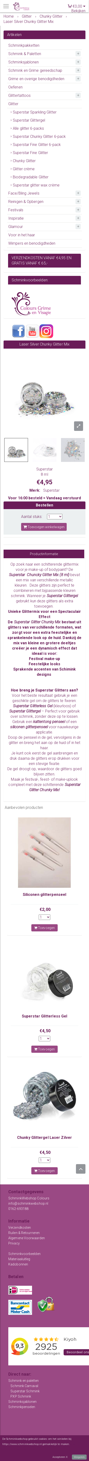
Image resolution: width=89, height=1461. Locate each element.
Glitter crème (24, 169)
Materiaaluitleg (19, 1259)
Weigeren (79, 1457)
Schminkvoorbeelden (24, 1254)
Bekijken (78, 11)
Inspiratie (16, 218)
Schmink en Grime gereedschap (35, 70)
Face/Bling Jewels (23, 193)
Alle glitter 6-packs (28, 128)
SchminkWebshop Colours (28, 1198)
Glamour (15, 226)
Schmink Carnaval (24, 1386)
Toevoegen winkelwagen (44, 527)
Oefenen (15, 87)
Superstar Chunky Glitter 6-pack (39, 136)
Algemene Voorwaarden (26, 1238)
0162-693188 (18, 1209)
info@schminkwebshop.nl (28, 1203)
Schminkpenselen (21, 1407)
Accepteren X (60, 1457)
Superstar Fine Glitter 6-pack (37, 144)
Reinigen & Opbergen (25, 201)
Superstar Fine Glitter (30, 152)
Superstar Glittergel (29, 120)
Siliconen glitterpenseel (44, 894)
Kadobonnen (18, 1264)
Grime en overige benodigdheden (36, 79)
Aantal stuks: (31, 516)
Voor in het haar (21, 235)
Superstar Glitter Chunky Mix (38, 622)
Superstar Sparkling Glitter (34, 112)
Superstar (51, 490)
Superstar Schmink (25, 1391)
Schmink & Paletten (24, 54)
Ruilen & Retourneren (24, 1233)
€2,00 (45, 909)
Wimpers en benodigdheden (31, 243)
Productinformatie (44, 554)
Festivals (15, 210)
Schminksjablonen (23, 62)
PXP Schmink (20, 1396)
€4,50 (45, 1030)
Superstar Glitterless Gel (44, 1016)
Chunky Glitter (24, 161)
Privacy (14, 1243)
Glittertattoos (19, 95)
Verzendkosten (19, 1227)
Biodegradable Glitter (30, 177)
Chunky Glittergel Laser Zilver (44, 1137)
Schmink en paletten (23, 1381)
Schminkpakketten (24, 45)
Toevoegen (44, 928)
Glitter (13, 104)
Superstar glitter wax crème (36, 185)
